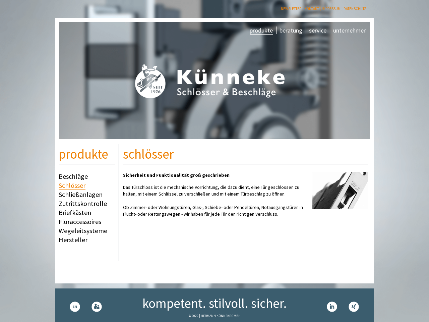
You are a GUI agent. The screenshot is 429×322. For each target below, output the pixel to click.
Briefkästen (75, 212)
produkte (261, 30)
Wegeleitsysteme (83, 230)
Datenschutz (355, 8)
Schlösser (72, 185)
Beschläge (73, 176)
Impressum (331, 8)
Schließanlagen (81, 194)
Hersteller (73, 239)
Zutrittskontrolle (83, 203)
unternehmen (350, 30)
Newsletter (291, 8)
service (317, 30)
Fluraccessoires (80, 221)
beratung (291, 30)
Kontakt (311, 8)
